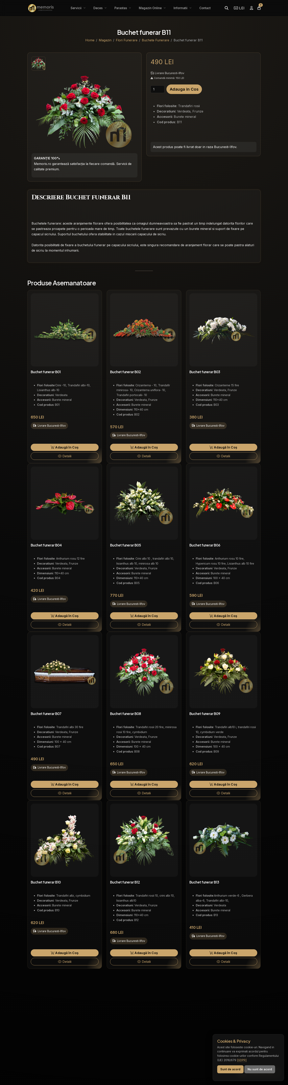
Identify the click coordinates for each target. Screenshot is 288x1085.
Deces (98, 8)
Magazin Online (150, 8)
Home (89, 40)
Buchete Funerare (155, 40)
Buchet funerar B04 (46, 545)
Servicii (76, 8)
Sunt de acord (230, 1069)
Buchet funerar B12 (125, 882)
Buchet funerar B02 (125, 372)
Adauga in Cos (184, 89)
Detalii (64, 456)
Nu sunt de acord (260, 1069)
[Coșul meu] (259, 8)
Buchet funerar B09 (204, 713)
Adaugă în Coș (65, 447)
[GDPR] (242, 1060)
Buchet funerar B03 (204, 372)
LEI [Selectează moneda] (239, 8)
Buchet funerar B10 (46, 882)
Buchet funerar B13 (204, 882)
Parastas (121, 8)
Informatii (181, 8)
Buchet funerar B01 (46, 372)
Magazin (105, 40)
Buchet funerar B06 (204, 545)
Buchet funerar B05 (125, 545)
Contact (205, 8)
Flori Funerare (126, 40)
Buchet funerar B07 (46, 713)
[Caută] (226, 8)
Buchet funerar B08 (125, 713)
